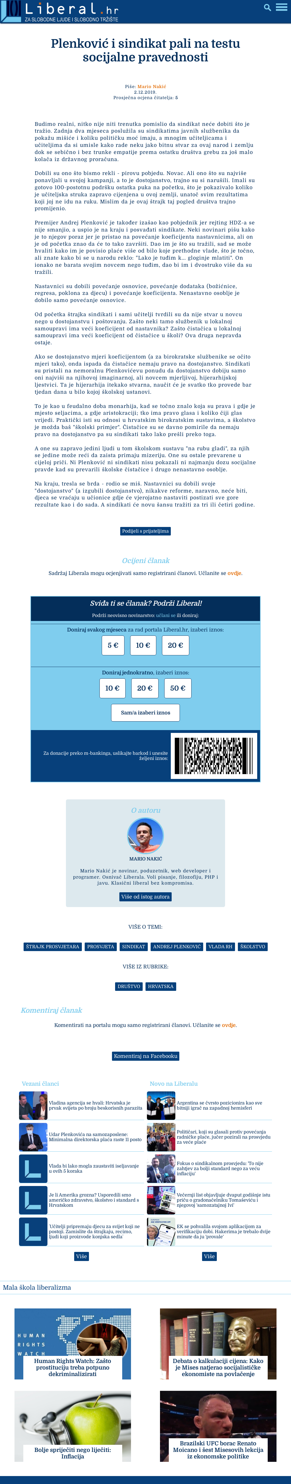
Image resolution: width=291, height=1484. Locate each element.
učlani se (166, 615)
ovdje (234, 573)
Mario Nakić (152, 86)
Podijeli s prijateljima (145, 531)
